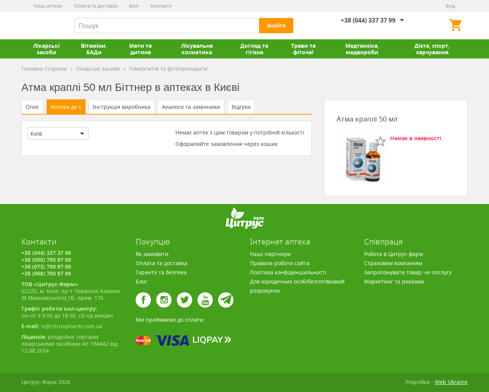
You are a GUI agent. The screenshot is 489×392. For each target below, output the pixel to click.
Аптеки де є (66, 106)
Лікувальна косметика (197, 49)
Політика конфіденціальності (288, 272)
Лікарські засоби (46, 49)
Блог (134, 6)
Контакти (161, 6)
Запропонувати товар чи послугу (408, 272)
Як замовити (152, 254)
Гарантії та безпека (161, 272)
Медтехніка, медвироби (362, 49)
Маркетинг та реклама (394, 281)
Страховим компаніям (393, 263)
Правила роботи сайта (279, 263)
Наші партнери (270, 254)
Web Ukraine (451, 382)
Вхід (450, 6)
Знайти (276, 26)
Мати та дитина (140, 49)
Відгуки (241, 106)
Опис (32, 106)
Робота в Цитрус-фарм (393, 254)
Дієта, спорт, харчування (432, 49)
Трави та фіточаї (303, 49)
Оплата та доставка (96, 6)
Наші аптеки (48, 6)
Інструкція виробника (122, 106)
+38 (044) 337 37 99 (368, 20)
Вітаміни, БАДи (94, 49)
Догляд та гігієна (254, 49)
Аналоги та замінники (191, 106)
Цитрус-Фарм (39, 25)
